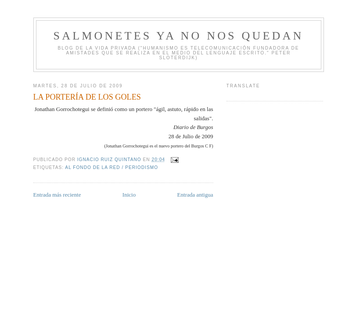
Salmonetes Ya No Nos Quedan (179, 35)
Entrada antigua (195, 194)
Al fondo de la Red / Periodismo (111, 167)
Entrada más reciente (57, 194)
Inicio (129, 194)
